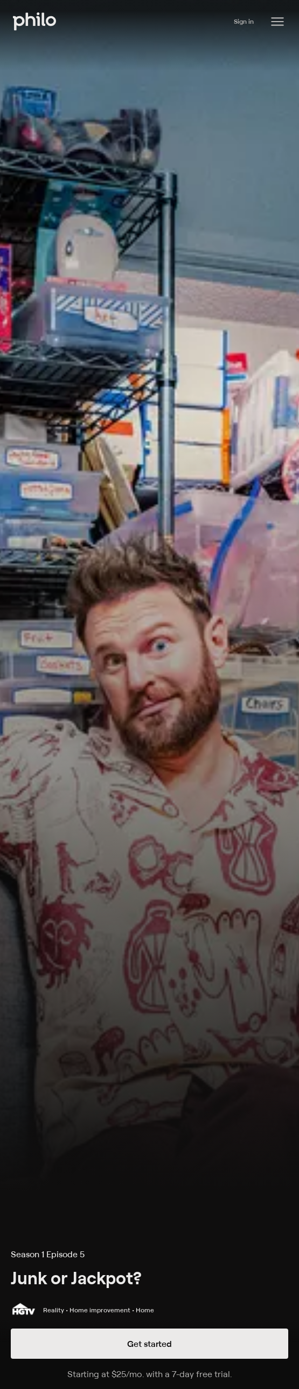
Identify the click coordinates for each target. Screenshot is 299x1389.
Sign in (244, 21)
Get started (149, 1343)
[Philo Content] (277, 21)
